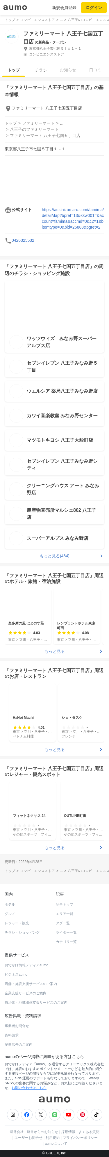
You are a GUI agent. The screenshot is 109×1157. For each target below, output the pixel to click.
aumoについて (56, 1143)
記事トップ (64, 904)
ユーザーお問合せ (28, 1137)
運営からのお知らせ (42, 1132)
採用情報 (68, 1132)
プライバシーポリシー (80, 1137)
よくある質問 (88, 1132)
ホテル (10, 904)
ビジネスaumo (16, 974)
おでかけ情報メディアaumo (26, 965)
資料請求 (12, 1035)
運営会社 (17, 1132)
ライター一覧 (66, 932)
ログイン (94, 7)
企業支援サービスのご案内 (26, 993)
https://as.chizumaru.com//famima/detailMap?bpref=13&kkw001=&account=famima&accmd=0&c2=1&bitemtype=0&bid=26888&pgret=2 (73, 218)
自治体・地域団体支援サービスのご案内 (36, 1002)
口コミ (95, 69)
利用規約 (53, 1137)
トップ (14, 70)
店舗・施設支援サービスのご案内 (31, 984)
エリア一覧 (64, 914)
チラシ (41, 70)
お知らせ (68, 69)
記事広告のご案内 (19, 1044)
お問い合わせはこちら (29, 1088)
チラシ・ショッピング (22, 932)
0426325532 (23, 240)
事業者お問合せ (17, 1026)
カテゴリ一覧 (66, 942)
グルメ (10, 914)
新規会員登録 (64, 7)
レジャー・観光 (17, 923)
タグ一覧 (63, 923)
